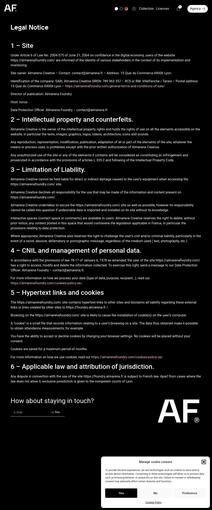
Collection (146, 9)
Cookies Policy (153, 502)
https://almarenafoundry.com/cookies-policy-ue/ (46, 283)
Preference (189, 493)
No (155, 493)
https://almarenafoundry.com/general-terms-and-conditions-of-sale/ (115, 86)
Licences (162, 9)
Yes (121, 493)
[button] (204, 462)
